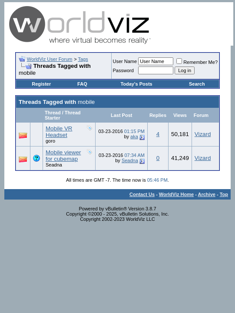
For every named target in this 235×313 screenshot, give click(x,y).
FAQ (82, 84)
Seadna (54, 164)
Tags (83, 59)
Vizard (203, 134)
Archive (206, 194)
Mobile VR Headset (59, 131)
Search (197, 84)
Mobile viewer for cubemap (63, 155)
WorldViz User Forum (50, 59)
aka (134, 136)
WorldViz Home (176, 194)
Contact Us (142, 194)
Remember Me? (197, 62)
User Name (125, 61)
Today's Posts (136, 84)
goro (50, 140)
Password (123, 70)
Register (41, 84)
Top (224, 194)
